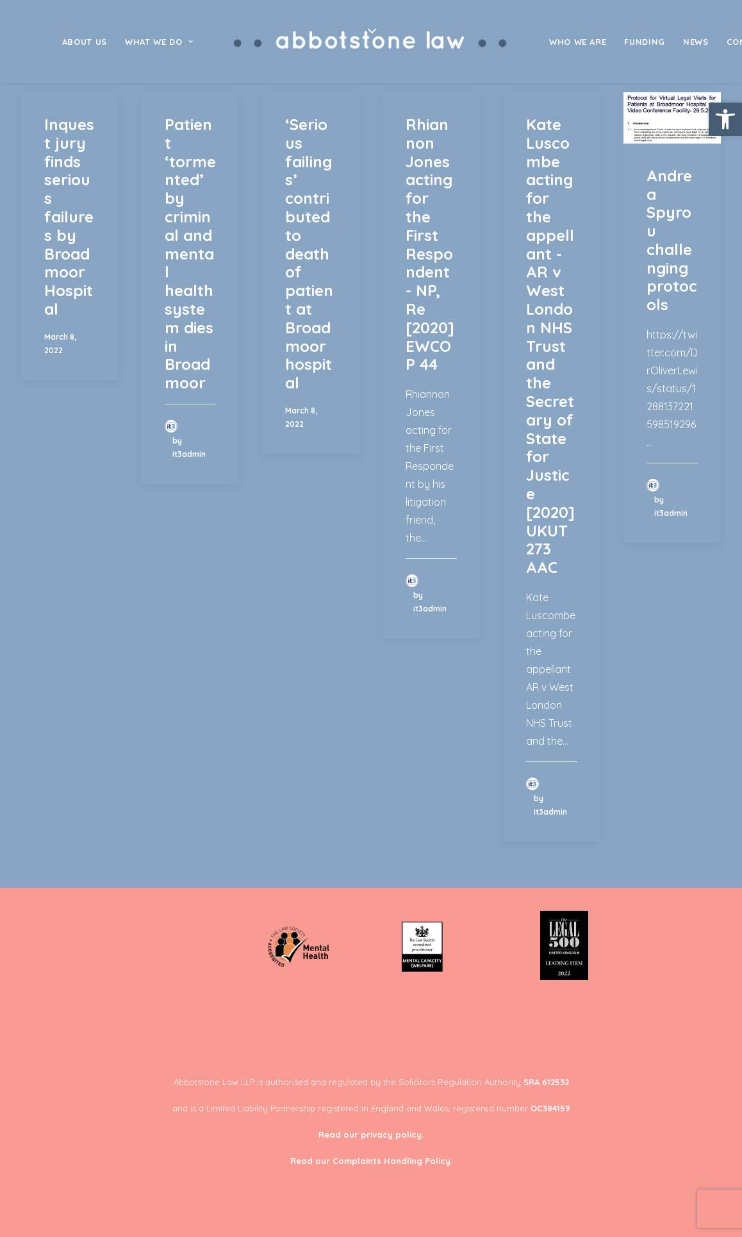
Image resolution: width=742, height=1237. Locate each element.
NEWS (696, 42)
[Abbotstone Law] (371, 41)
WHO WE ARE (578, 42)
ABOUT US (84, 42)
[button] (725, 119)
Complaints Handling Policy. (392, 1161)
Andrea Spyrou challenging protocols (672, 240)
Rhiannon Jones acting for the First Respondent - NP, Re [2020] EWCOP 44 (430, 244)
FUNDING (644, 42)
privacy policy (391, 1134)
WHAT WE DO (159, 42)
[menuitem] (84, 41)
